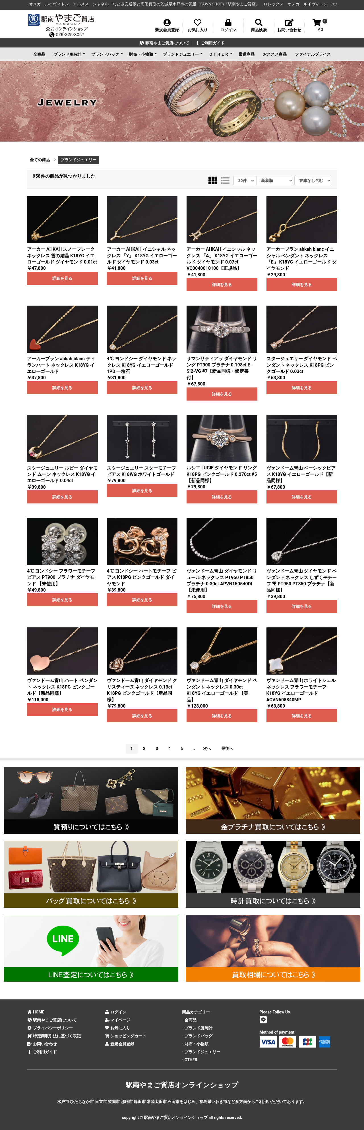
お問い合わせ (42, 1044)
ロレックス (276, 4)
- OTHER (189, 1060)
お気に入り (118, 1028)
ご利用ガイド (210, 43)
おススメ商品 (275, 54)
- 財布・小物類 (195, 1044)
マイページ (118, 1020)
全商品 (39, 54)
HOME (35, 1012)
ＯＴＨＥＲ (221, 54)
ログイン (116, 1012)
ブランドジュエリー (183, 54)
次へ (207, 748)
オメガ (38, 4)
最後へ (227, 748)
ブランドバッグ (107, 54)
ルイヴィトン (59, 4)
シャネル (103, 4)
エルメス (83, 4)
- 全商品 (189, 1020)
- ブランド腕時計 (197, 1028)
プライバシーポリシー (50, 1028)
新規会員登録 (120, 1044)
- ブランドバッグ (197, 1036)
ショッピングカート (125, 1036)
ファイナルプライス (313, 54)
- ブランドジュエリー (201, 1052)
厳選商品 (247, 54)
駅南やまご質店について (164, 43)
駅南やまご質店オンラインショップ (182, 1085)
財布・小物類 (143, 54)
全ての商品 (40, 159)
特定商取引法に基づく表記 (54, 1036)
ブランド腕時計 (69, 54)
